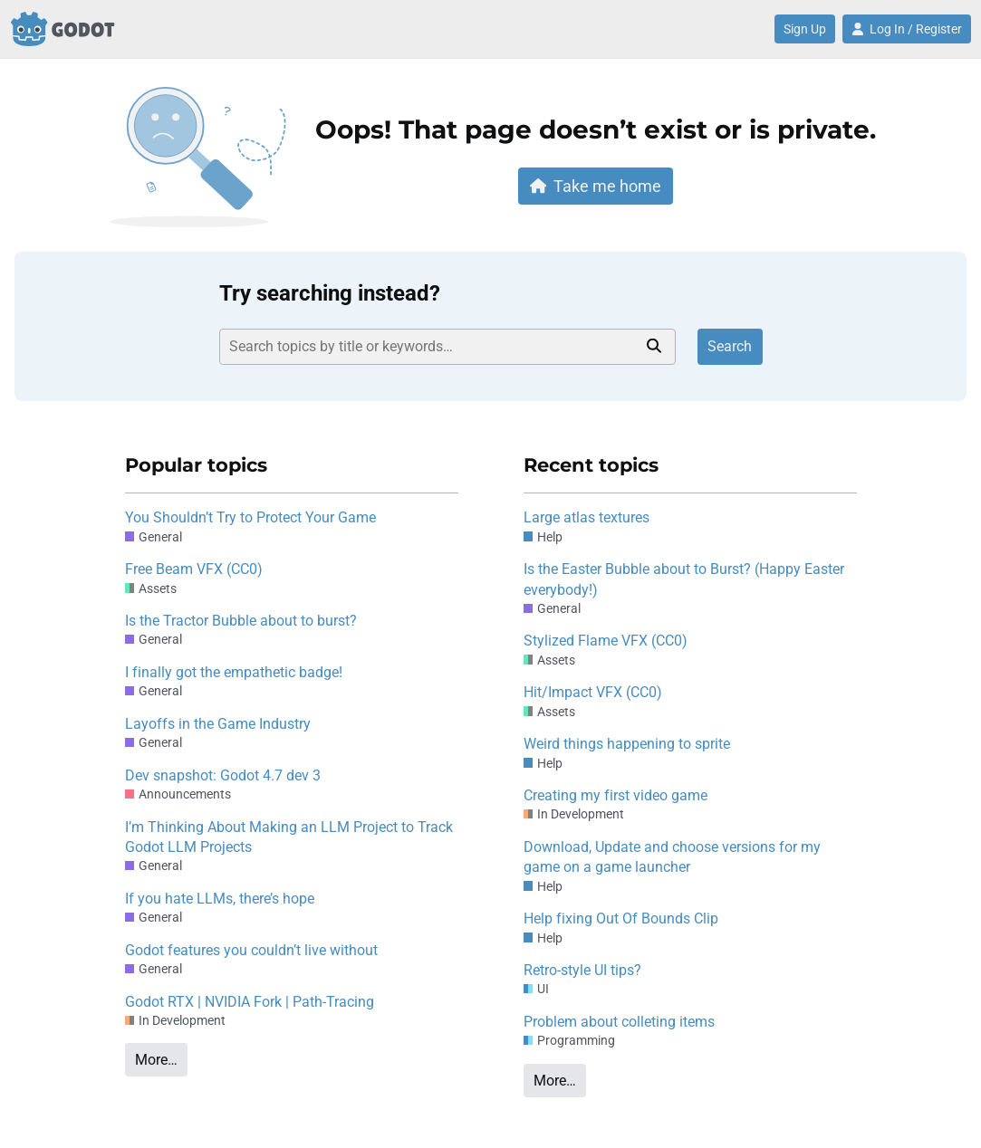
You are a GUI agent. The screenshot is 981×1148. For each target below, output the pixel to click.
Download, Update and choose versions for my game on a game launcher (672, 856)
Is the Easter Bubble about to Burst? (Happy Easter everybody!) (684, 579)
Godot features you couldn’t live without (251, 950)
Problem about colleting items (619, 1021)
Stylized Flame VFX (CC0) (606, 640)
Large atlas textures (586, 517)
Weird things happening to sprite (627, 743)
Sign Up (805, 29)
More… (156, 1059)
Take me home (596, 186)
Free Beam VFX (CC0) (194, 569)
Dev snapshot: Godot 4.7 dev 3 (223, 775)
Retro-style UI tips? (582, 970)
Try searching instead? (329, 293)
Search (729, 346)
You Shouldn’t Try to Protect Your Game (250, 517)
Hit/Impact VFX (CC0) (593, 692)
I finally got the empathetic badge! (233, 672)
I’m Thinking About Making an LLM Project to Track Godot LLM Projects (289, 837)
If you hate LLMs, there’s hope (219, 898)
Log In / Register (906, 29)
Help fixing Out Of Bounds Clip (621, 918)
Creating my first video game (615, 795)
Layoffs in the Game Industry (218, 723)
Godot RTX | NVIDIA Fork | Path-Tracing (249, 1001)
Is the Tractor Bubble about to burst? (241, 620)
